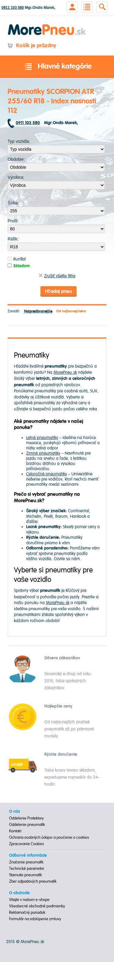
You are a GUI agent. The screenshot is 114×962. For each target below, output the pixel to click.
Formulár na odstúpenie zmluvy (35, 919)
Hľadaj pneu (58, 291)
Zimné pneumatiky (43, 453)
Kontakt (15, 831)
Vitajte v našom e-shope (29, 899)
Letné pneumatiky (42, 437)
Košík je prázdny (31, 45)
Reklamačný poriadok (27, 912)
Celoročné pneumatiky (46, 474)
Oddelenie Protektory (26, 818)
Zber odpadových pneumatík (33, 881)
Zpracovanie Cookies (26, 843)
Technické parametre (26, 868)
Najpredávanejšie (38, 311)
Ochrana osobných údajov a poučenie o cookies (49, 837)
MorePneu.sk (65, 372)
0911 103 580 (13, 7)
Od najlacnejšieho (71, 311)
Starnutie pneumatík (25, 875)
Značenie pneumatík (26, 862)
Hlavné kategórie (57, 67)
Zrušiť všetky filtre (57, 276)
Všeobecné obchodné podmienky (37, 906)
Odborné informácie (28, 855)
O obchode (19, 893)
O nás (14, 811)
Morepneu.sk (47, 25)
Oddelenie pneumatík (27, 824)
